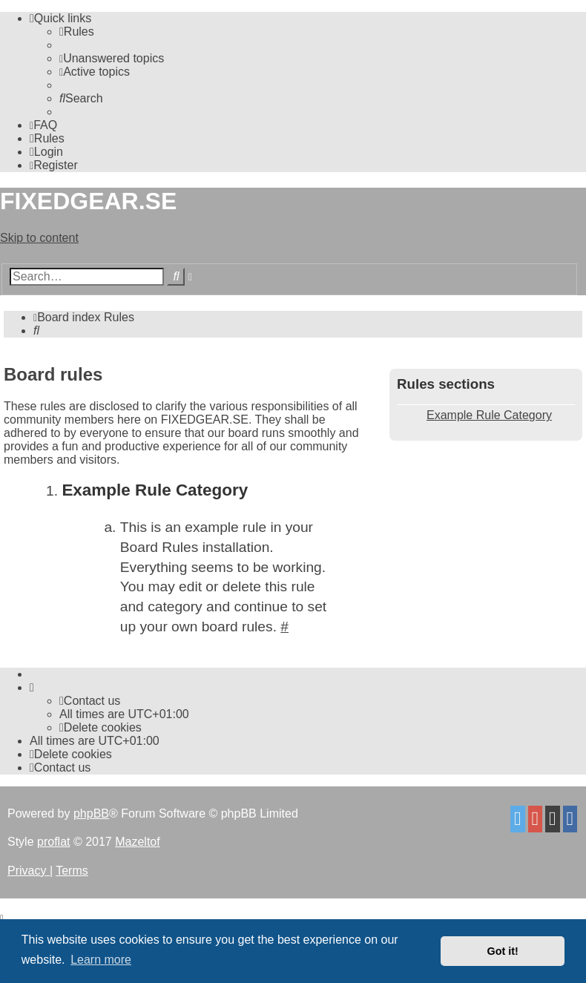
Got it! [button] (502, 951)
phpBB (91, 813)
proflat (53, 841)
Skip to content (39, 237)
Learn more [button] (100, 959)
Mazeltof (137, 841)
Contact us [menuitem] (89, 700)
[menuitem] (76, 31)
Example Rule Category (489, 415)
